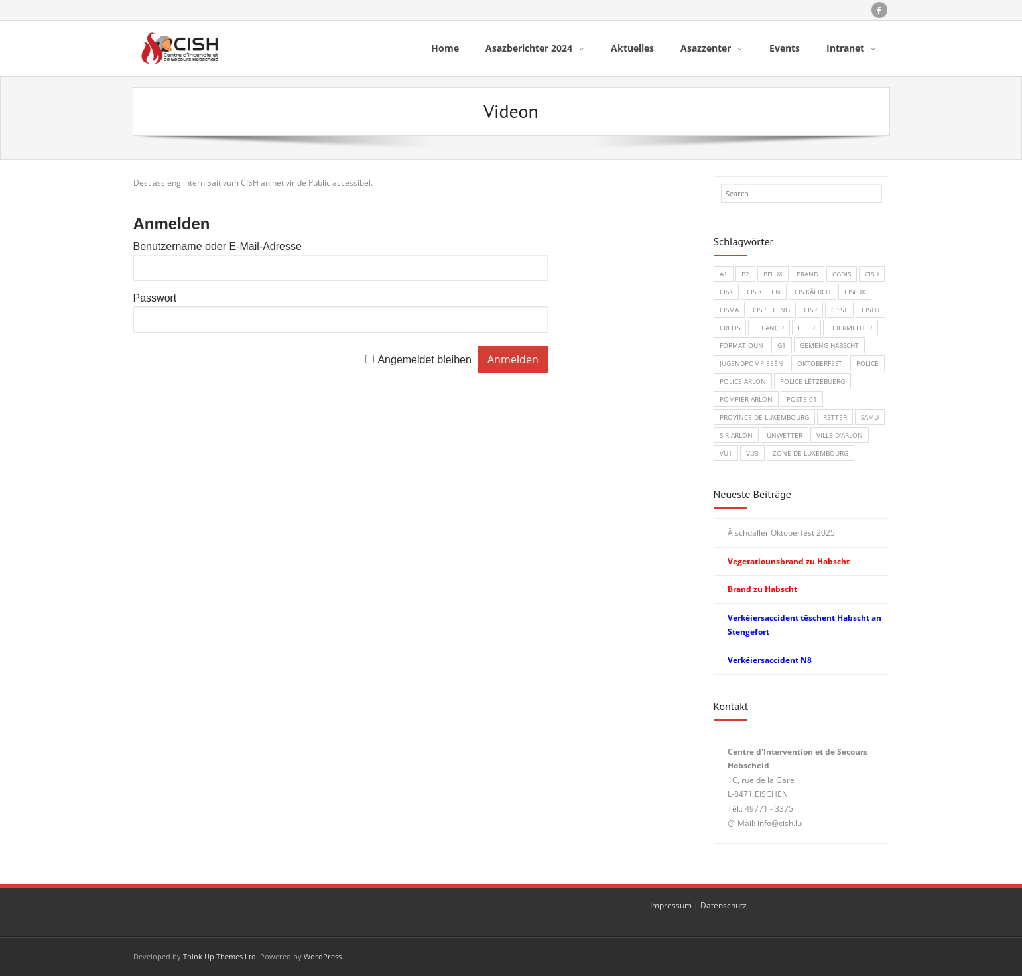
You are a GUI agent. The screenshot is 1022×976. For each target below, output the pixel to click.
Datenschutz (723, 905)
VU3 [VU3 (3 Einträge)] (752, 452)
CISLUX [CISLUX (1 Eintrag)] (854, 291)
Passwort (155, 298)
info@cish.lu (779, 823)
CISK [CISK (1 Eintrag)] (726, 291)
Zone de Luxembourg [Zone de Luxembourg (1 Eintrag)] (810, 452)
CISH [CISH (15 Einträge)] (872, 273)
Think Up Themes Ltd (219, 956)
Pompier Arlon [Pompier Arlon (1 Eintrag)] (746, 399)
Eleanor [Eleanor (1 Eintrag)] (769, 327)
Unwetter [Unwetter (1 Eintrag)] (784, 435)
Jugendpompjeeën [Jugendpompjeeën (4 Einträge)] (751, 363)
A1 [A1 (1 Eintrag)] (724, 273)
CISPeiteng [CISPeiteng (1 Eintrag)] (771, 309)
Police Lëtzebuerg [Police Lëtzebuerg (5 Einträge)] (812, 381)
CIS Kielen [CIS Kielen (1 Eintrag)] (764, 291)
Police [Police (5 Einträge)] (867, 363)
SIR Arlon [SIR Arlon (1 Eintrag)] (736, 435)
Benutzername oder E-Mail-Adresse (217, 246)
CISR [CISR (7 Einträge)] (810, 309)
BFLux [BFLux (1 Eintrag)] (773, 273)
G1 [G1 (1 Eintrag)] (781, 345)
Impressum (671, 905)
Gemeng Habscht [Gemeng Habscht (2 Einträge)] (829, 345)
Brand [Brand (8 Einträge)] (807, 273)
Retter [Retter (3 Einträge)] (835, 417)
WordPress (323, 956)
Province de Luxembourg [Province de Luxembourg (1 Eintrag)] (764, 417)
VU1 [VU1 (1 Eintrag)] (726, 452)
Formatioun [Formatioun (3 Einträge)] (741, 345)
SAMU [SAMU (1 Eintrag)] (870, 417)
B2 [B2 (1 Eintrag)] (745, 273)
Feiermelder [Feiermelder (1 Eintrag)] (850, 327)
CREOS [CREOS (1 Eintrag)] (730, 327)
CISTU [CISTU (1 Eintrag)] (870, 309)
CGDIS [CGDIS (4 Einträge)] (841, 273)
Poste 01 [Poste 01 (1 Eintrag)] (802, 399)
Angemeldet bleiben (424, 359)
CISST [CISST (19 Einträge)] (839, 309)
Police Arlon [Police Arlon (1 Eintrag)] (743, 381)
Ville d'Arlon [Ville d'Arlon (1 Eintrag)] (839, 435)
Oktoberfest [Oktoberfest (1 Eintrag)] (819, 363)
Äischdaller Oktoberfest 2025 (781, 532)
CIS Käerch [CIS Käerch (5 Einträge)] (812, 291)
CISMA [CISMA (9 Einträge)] (729, 309)
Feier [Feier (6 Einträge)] (806, 327)
